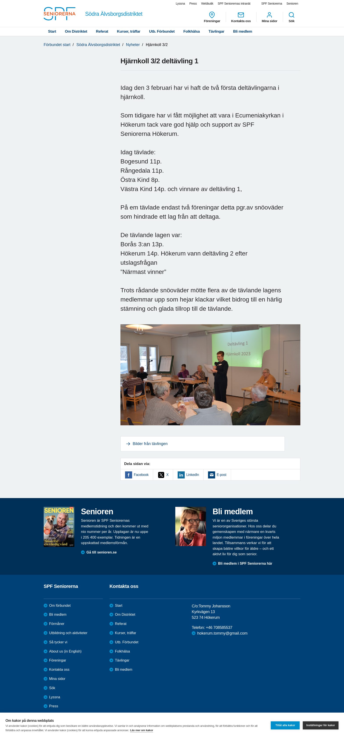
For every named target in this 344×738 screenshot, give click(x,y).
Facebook (141, 475)
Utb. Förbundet (162, 31)
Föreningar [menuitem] (212, 17)
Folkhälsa (191, 31)
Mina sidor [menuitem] (269, 17)
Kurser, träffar (128, 31)
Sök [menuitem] (291, 17)
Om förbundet (60, 605)
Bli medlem (242, 31)
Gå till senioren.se (101, 552)
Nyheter (133, 45)
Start (52, 31)
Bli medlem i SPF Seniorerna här (245, 563)
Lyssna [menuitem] (180, 3)
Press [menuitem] (193, 3)
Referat (102, 31)
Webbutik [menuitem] (207, 3)
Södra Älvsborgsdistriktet (98, 45)
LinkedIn (192, 475)
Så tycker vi (58, 642)
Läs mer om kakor (141, 730)
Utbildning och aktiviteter (68, 633)
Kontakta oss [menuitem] (241, 17)
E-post (221, 475)
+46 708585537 (219, 627)
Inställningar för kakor (320, 725)
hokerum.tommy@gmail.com (222, 633)
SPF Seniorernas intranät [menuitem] (234, 3)
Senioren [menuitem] (292, 3)
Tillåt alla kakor (285, 725)
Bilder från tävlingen (150, 444)
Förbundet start (57, 45)
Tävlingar (216, 31)
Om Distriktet (76, 31)
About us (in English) (65, 651)
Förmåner (56, 624)
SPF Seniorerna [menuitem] (271, 3)
